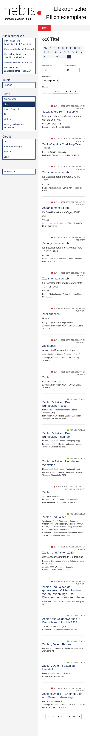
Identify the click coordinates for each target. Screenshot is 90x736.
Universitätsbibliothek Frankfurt (19, 49)
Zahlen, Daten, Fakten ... (58, 644)
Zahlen (46, 377)
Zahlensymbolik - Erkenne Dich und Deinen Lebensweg (62, 695)
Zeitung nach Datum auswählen (14, 126)
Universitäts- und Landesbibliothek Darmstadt (17, 42)
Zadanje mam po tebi (55, 172)
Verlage (7, 119)
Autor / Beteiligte (12, 109)
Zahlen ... (48, 492)
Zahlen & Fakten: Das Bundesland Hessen (56, 404)
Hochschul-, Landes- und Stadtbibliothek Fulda (16, 56)
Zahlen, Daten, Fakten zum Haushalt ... (59, 667)
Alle (45, 48)
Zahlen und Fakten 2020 (58, 552)
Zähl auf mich (51, 314)
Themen (8, 85)
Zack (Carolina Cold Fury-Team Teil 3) (62, 146)
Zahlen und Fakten (54, 517)
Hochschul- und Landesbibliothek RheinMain (17, 69)
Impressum (9, 171)
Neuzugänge (10, 99)
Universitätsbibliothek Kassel (18, 62)
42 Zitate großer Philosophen (60, 111)
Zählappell (49, 345)
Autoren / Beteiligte (13, 146)
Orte (6, 141)
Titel (6, 104)
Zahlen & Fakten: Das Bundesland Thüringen (56, 435)
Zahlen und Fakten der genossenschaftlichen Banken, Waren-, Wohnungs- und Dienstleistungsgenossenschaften (63, 592)
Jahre (6, 157)
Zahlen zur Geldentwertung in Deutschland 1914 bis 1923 (61, 620)
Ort (5, 114)
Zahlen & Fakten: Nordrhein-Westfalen (60, 463)
